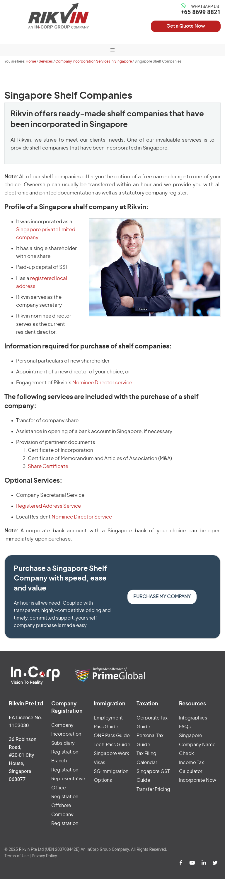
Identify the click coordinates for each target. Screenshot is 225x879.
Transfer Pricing (153, 789)
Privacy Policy (44, 855)
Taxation (147, 704)
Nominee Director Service (82, 516)
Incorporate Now (197, 780)
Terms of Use (16, 855)
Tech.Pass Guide (112, 744)
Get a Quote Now (185, 26)
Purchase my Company (162, 596)
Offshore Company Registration (64, 814)
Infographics (193, 718)
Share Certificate (48, 466)
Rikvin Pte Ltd (58, 15)
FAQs (185, 726)
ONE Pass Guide (112, 735)
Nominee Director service (102, 382)
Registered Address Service (48, 506)
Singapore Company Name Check (197, 744)
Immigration (109, 704)
